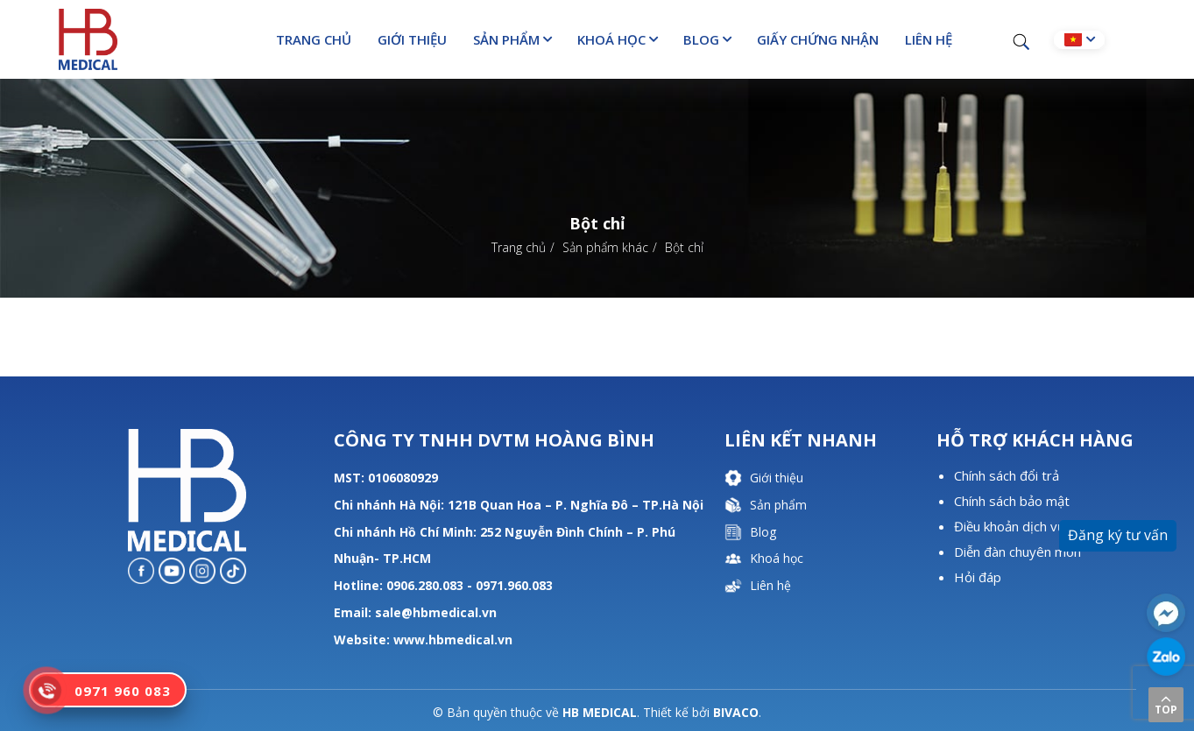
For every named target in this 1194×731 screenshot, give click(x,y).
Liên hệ (928, 39)
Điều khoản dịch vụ (1009, 526)
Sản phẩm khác (605, 247)
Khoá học (611, 39)
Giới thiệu (412, 39)
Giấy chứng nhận (818, 39)
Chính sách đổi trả (1006, 475)
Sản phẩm (506, 39)
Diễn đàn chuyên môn (1017, 551)
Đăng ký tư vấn (1118, 535)
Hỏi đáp (977, 577)
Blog (701, 39)
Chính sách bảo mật (1012, 501)
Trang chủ (313, 39)
